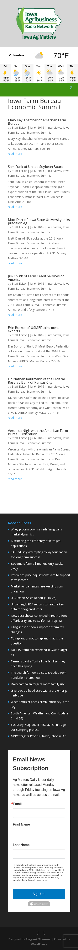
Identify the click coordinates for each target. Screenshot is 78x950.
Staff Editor (19, 127)
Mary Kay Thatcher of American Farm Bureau (37, 122)
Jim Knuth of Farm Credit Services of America (36, 278)
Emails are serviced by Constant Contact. (36, 881)
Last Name (21, 845)
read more (15, 154)
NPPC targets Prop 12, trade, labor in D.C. (39, 736)
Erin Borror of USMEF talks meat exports (33, 329)
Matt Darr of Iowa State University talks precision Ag (39, 221)
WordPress (39, 944)
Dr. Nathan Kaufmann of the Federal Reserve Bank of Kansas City (36, 381)
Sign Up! (39, 894)
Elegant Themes (38, 939)
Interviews (54, 127)
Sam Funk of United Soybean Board (35, 166)
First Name (21, 824)
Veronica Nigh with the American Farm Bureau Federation (38, 432)
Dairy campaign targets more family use (38, 684)
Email (17, 804)
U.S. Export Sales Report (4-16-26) (33, 598)
